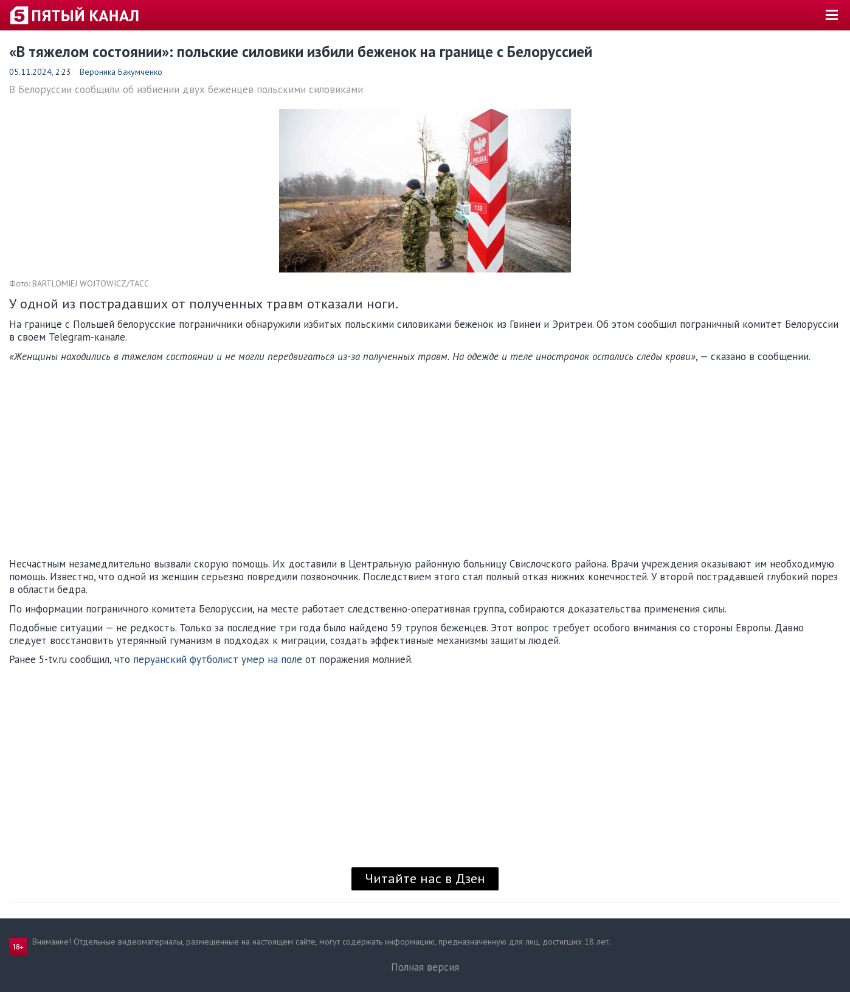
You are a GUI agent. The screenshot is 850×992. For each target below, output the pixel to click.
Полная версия (425, 967)
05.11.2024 (30, 71)
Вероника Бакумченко (121, 71)
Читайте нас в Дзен (425, 878)
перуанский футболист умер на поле (217, 659)
